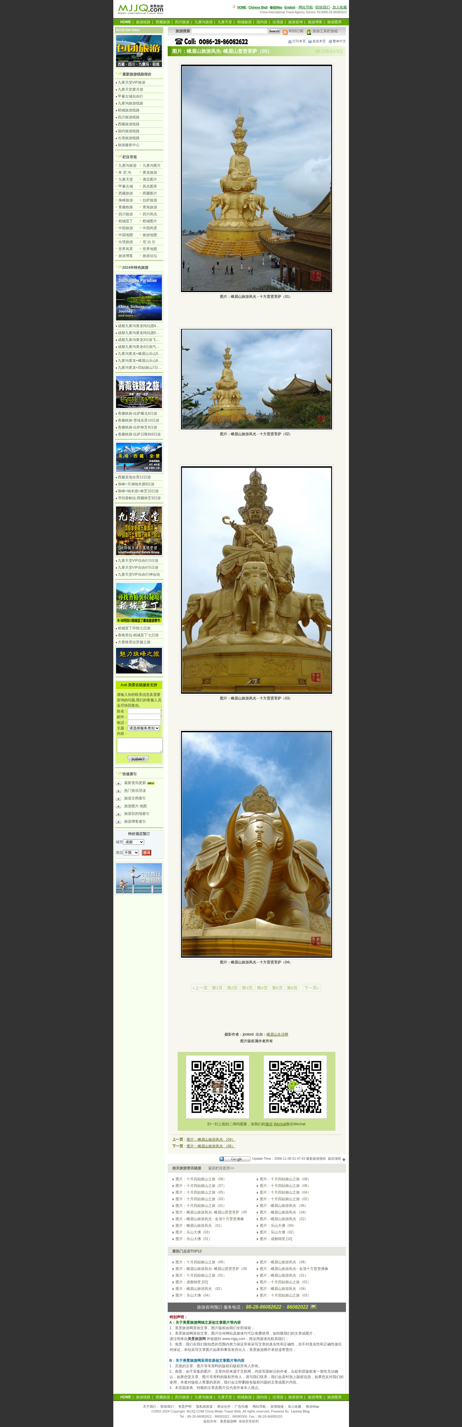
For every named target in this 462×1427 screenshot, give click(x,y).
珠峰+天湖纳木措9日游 (136, 484)
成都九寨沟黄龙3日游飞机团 (140, 340)
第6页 (292, 987)
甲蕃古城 (125, 186)
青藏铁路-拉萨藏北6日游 (137, 413)
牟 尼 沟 (124, 172)
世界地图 (150, 249)
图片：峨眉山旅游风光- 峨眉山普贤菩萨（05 (211, 1212)
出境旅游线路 (129, 138)
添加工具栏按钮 (322, 31)
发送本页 (317, 41)
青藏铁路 (125, 207)
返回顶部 (337, 1158)
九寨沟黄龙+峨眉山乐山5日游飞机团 (147, 354)
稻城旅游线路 (129, 110)
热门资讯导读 (131, 792)
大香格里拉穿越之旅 (134, 642)
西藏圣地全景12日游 (134, 477)
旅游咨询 (295, 22)
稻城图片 (150, 221)
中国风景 (150, 228)
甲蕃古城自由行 (130, 96)
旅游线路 (143, 22)
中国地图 (125, 235)
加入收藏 (339, 7)
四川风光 (150, 214)
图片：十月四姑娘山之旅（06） (285, 1186)
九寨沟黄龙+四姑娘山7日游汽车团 (145, 367)
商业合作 (224, 1406)
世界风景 (125, 249)
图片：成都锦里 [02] (192, 1282)
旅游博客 (315, 22)
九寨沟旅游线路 (130, 103)
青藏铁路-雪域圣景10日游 (138, 420)
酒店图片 (150, 179)
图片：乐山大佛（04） (278, 1225)
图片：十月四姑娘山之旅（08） (285, 1179)
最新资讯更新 (137, 784)
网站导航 (306, 7)
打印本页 (297, 41)
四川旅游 (182, 22)
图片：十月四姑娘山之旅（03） (201, 1199)
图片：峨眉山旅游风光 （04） (211, 1139)
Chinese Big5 (258, 7)
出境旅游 (125, 242)
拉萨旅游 (150, 200)
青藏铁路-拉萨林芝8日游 (137, 427)
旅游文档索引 (131, 799)
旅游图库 (334, 22)
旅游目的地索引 (133, 815)
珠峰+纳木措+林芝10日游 (138, 491)
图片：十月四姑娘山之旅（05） (201, 1192)
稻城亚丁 (125, 221)
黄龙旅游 (150, 172)
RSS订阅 (293, 31)
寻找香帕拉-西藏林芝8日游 (139, 498)
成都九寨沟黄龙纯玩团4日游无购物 (146, 326)
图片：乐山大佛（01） (194, 1239)
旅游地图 (150, 235)
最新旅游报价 (316, 1158)
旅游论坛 (150, 256)
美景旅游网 (228, 1421)
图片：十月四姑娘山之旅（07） (201, 1186)
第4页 (262, 987)
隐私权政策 (204, 1406)
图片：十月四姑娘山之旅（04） (285, 1192)
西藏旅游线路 (129, 124)
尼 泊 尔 (149, 242)
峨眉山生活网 (277, 1034)
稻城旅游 (244, 22)
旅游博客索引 (131, 822)
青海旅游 (150, 207)
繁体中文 (337, 41)
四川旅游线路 (129, 117)
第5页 (277, 987)
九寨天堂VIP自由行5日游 (138, 567)
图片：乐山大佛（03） (194, 1232)
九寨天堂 (225, 22)
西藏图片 (150, 193)
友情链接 (277, 1406)
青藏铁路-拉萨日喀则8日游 (139, 434)
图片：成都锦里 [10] (276, 1239)
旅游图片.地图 (131, 807)
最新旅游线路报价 (136, 74)
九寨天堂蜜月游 (130, 89)
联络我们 (322, 7)
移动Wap (312, 1406)
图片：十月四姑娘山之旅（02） (285, 1199)
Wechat (280, 1124)
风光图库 (150, 186)
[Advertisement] (256, 1015)
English (289, 7)
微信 (269, 1124)
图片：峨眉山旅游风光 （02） (284, 1219)
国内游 (262, 22)
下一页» (311, 987)
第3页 (247, 987)
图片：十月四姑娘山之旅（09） (201, 1179)
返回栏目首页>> (221, 1168)
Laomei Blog (300, 1411)
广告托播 (241, 1406)
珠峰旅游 (125, 200)
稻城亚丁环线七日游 (134, 628)
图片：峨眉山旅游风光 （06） (211, 1146)
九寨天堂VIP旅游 (131, 82)
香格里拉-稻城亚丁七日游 (138, 635)
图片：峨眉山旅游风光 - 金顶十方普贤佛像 (210, 1219)
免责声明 (185, 1406)
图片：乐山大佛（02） (278, 1232)
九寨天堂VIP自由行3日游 (138, 560)
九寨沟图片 (152, 165)
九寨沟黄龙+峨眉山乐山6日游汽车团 (147, 360)
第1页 (217, 987)
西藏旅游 (163, 22)
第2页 (232, 987)
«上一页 (200, 987)
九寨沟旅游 (204, 22)
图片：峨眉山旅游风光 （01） (200, 1225)
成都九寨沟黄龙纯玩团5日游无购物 (146, 333)
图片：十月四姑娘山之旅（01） (201, 1206)
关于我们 (149, 1406)
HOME (241, 7)
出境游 (278, 22)
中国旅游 (125, 228)
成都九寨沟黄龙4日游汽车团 (140, 347)
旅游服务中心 (129, 145)
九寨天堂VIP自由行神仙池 (139, 574)
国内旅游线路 (129, 131)
